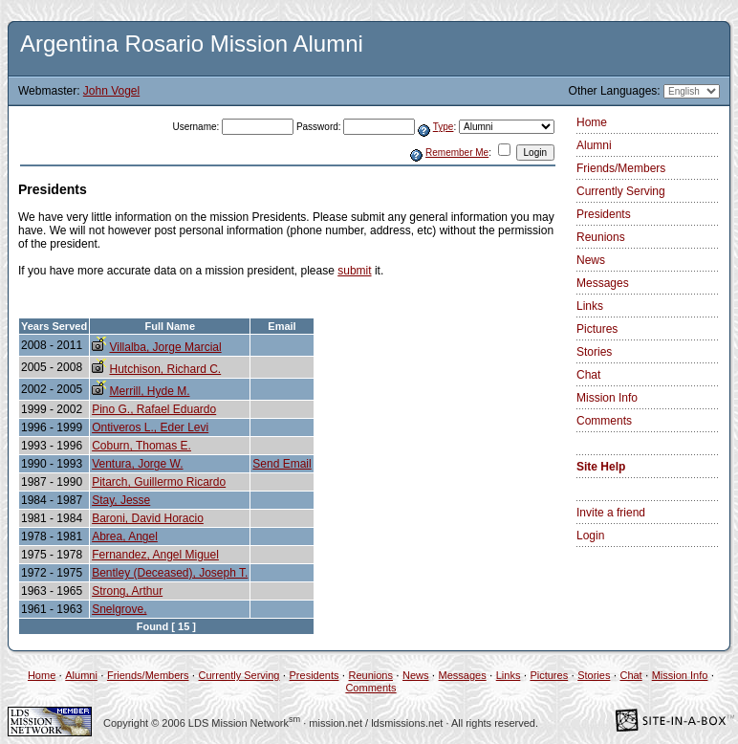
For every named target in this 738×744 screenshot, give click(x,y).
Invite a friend (610, 512)
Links (589, 306)
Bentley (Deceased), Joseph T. (170, 573)
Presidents (603, 214)
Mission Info (607, 398)
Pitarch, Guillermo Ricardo (159, 482)
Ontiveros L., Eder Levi (150, 427)
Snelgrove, (119, 609)
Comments (604, 420)
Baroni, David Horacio (148, 518)
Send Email (281, 463)
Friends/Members (620, 168)
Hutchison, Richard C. (165, 369)
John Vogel (111, 91)
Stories (594, 352)
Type (443, 126)
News (590, 260)
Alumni (594, 145)
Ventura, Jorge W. (137, 463)
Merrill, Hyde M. (149, 391)
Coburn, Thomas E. (141, 445)
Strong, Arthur (127, 591)
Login (590, 535)
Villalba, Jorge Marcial (165, 347)
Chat (588, 375)
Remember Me (456, 152)
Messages (602, 283)
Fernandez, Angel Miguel (155, 554)
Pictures (597, 329)
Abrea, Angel (125, 536)
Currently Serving (620, 191)
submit (354, 270)
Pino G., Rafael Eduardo (154, 409)
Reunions (600, 237)
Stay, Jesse (121, 500)
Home (591, 122)
